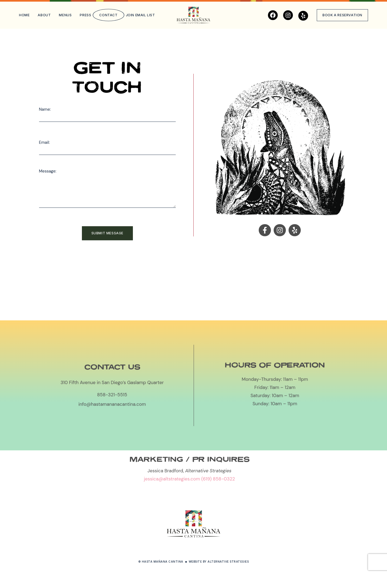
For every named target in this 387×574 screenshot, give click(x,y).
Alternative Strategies (228, 561)
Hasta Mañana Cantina (162, 561)
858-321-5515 (112, 436)
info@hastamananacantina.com (112, 445)
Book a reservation (342, 15)
